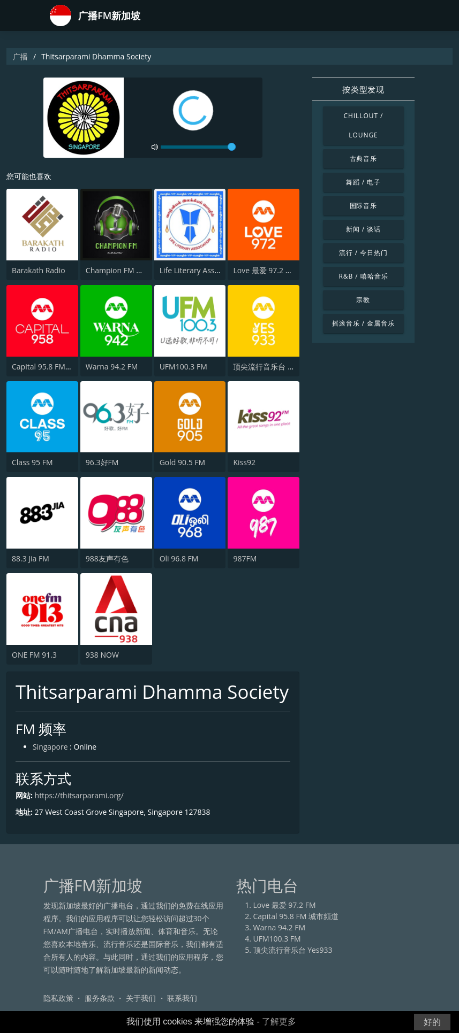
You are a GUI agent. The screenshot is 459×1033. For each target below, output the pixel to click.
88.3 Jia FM (30, 558)
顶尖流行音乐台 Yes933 (272, 366)
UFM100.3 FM (183, 366)
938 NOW (102, 655)
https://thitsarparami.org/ (79, 795)
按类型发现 (363, 89)
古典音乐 (364, 158)
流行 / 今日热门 (363, 252)
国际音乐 (364, 205)
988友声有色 (107, 558)
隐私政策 (58, 998)
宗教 (363, 299)
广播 (20, 56)
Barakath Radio (38, 270)
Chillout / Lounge (363, 125)
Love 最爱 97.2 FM (264, 270)
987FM (245, 558)
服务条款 (100, 998)
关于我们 (141, 998)
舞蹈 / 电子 (363, 182)
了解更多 (279, 1021)
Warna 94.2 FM (112, 366)
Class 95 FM (32, 462)
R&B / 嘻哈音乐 (363, 276)
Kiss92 (244, 462)
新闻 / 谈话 (363, 229)
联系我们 (182, 998)
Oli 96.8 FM (179, 558)
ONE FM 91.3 (34, 655)
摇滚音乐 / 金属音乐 (363, 323)
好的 (432, 1022)
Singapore (50, 747)
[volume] (198, 147)
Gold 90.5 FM (182, 462)
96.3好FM (102, 462)
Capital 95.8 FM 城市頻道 (54, 366)
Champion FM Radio (121, 270)
